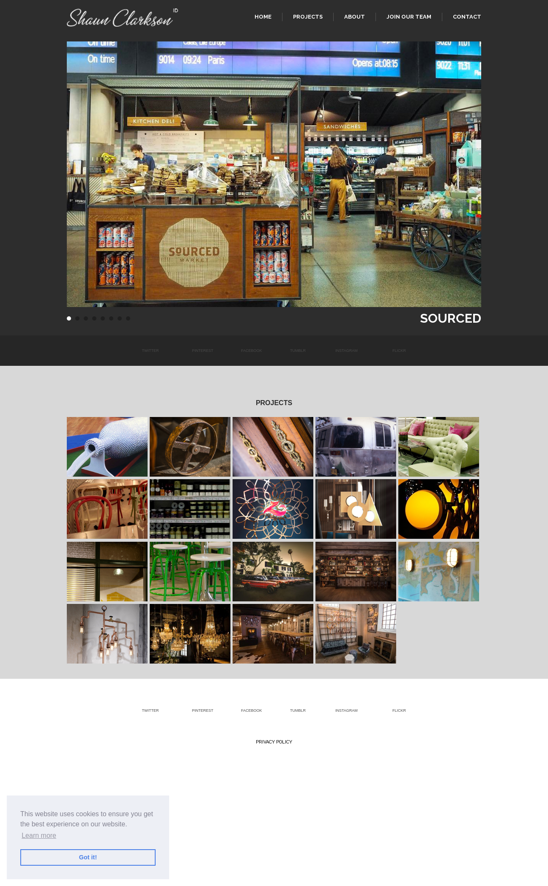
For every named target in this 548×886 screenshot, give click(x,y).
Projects (308, 17)
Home (263, 17)
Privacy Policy (274, 742)
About (354, 17)
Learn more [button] (39, 835)
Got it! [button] (88, 857)
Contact (467, 17)
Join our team (408, 17)
